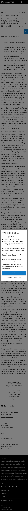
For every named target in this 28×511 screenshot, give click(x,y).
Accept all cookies (14, 273)
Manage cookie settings (14, 277)
